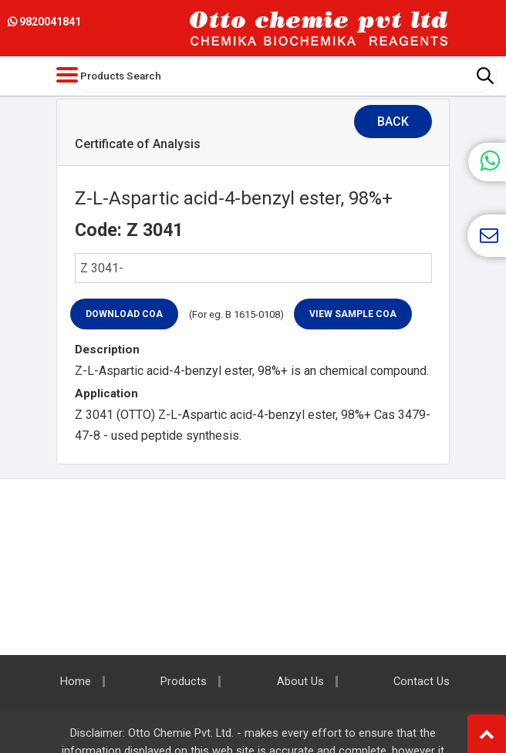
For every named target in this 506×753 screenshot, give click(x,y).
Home (75, 681)
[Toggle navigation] (67, 74)
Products (183, 681)
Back (393, 121)
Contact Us (421, 681)
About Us (300, 681)
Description (107, 349)
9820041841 (44, 21)
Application (106, 393)
